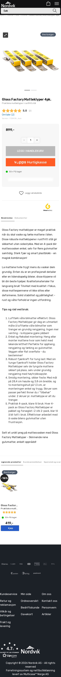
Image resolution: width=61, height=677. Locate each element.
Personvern (49, 607)
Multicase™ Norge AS (36, 674)
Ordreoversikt (29, 600)
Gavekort (27, 614)
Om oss (46, 594)
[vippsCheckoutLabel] (30, 162)
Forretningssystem (17, 670)
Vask (17, 15)
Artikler (46, 614)
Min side (26, 594)
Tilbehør (10, 15)
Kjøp (30, 151)
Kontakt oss (49, 600)
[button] (9, 650)
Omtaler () (8, 114)
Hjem (2, 15)
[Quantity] (30, 140)
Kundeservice (8, 594)
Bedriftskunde (30, 607)
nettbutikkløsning (44, 670)
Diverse (24, 15)
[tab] (8, 218)
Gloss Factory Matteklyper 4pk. (44, 15)
